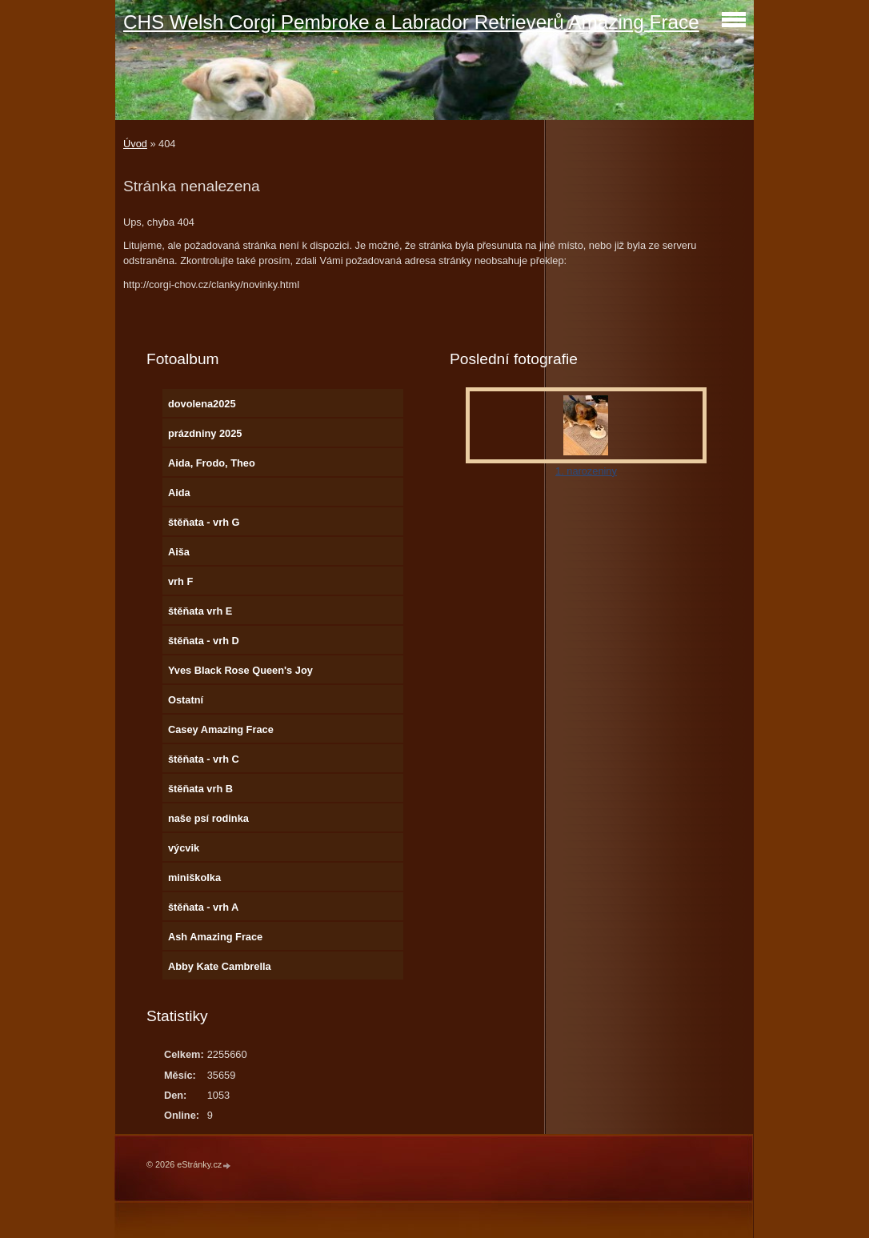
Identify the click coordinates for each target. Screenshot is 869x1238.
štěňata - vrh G (204, 522)
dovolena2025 (202, 404)
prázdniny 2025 (205, 433)
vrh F (180, 581)
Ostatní (185, 700)
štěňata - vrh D (203, 641)
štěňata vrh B (200, 789)
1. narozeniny (586, 471)
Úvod (135, 144)
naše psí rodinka (208, 818)
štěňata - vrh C (203, 759)
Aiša (179, 552)
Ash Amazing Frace (215, 937)
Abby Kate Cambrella (219, 966)
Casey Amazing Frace (221, 729)
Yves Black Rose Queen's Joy (240, 670)
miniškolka (194, 877)
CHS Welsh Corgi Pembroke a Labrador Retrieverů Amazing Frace (411, 22)
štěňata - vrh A (203, 907)
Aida (179, 493)
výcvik (183, 848)
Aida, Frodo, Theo (211, 463)
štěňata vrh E (200, 611)
